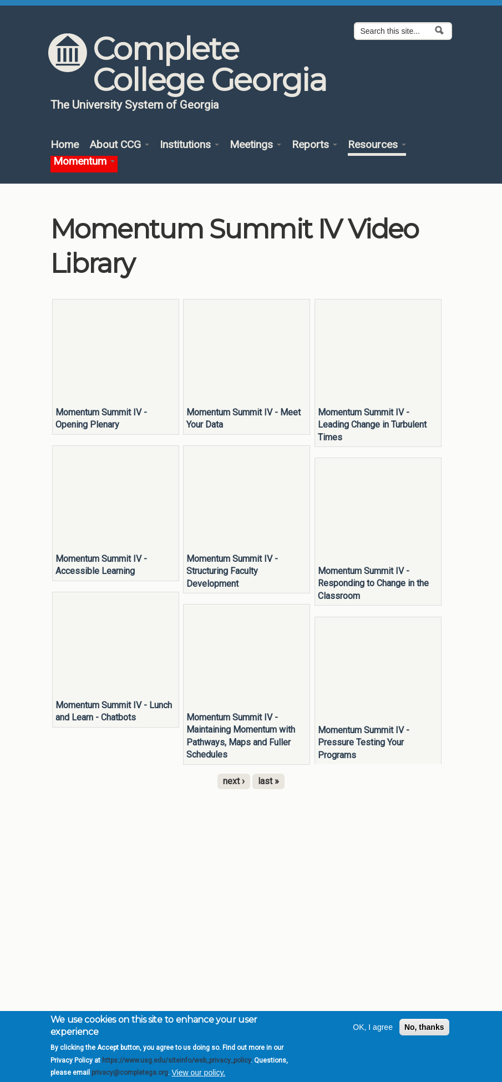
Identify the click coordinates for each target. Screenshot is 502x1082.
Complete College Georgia (209, 64)
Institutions (189, 145)
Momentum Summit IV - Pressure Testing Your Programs (363, 742)
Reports (314, 145)
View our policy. (199, 1072)
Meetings (255, 145)
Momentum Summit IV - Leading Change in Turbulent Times (372, 425)
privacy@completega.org (130, 1072)
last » (268, 781)
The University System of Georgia (134, 104)
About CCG (119, 145)
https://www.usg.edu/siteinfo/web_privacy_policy (176, 1060)
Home (64, 145)
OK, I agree (373, 1027)
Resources (377, 145)
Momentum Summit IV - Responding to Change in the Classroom (373, 583)
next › (234, 781)
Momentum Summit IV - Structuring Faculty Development (232, 571)
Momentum (84, 161)
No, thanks (424, 1027)
